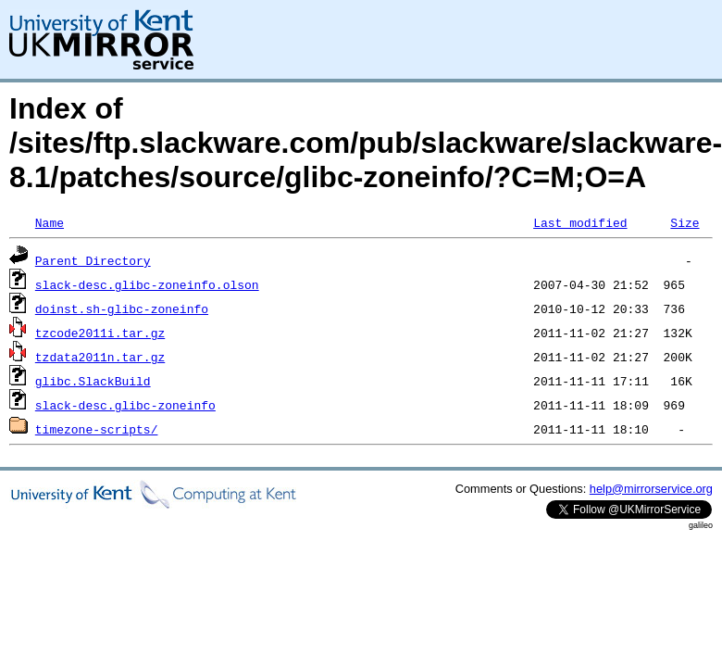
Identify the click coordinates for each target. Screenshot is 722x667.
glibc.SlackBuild (93, 380)
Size (684, 222)
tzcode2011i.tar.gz (100, 332)
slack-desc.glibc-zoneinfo (125, 404)
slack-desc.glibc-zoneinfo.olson (147, 284)
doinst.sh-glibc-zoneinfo (121, 308)
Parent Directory (93, 260)
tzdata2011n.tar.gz (100, 356)
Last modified (580, 222)
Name (49, 222)
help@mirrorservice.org (651, 489)
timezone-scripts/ (96, 429)
